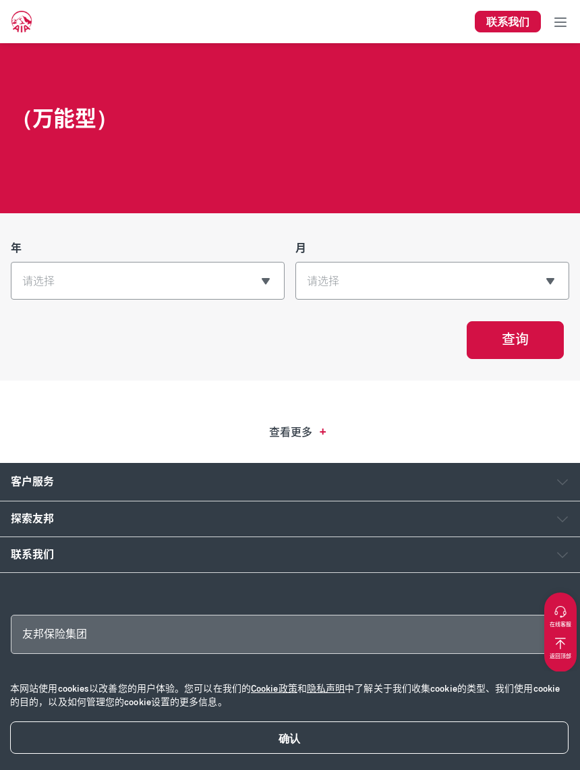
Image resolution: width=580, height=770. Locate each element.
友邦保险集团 (54, 634)
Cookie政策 (274, 688)
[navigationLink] (21, 21)
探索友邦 (32, 518)
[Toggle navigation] (560, 21)
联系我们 (32, 554)
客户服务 (32, 481)
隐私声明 (326, 688)
